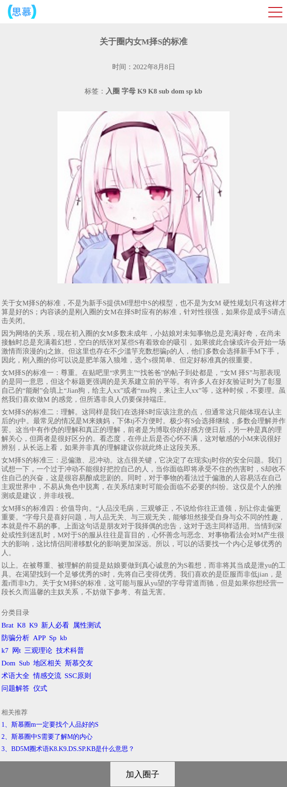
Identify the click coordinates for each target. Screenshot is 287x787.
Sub (24, 663)
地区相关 (47, 663)
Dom (8, 663)
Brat (7, 625)
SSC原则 (78, 675)
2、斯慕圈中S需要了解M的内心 (47, 736)
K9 (33, 625)
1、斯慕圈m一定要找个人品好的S (50, 724)
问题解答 (15, 688)
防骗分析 (15, 638)
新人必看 (55, 625)
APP (39, 638)
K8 (21, 625)
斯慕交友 (79, 663)
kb (63, 638)
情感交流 (47, 675)
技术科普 (70, 650)
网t (16, 650)
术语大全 (15, 675)
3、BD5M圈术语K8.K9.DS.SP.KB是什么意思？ (68, 748)
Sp (53, 638)
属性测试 (87, 625)
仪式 (40, 688)
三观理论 (38, 650)
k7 (4, 650)
